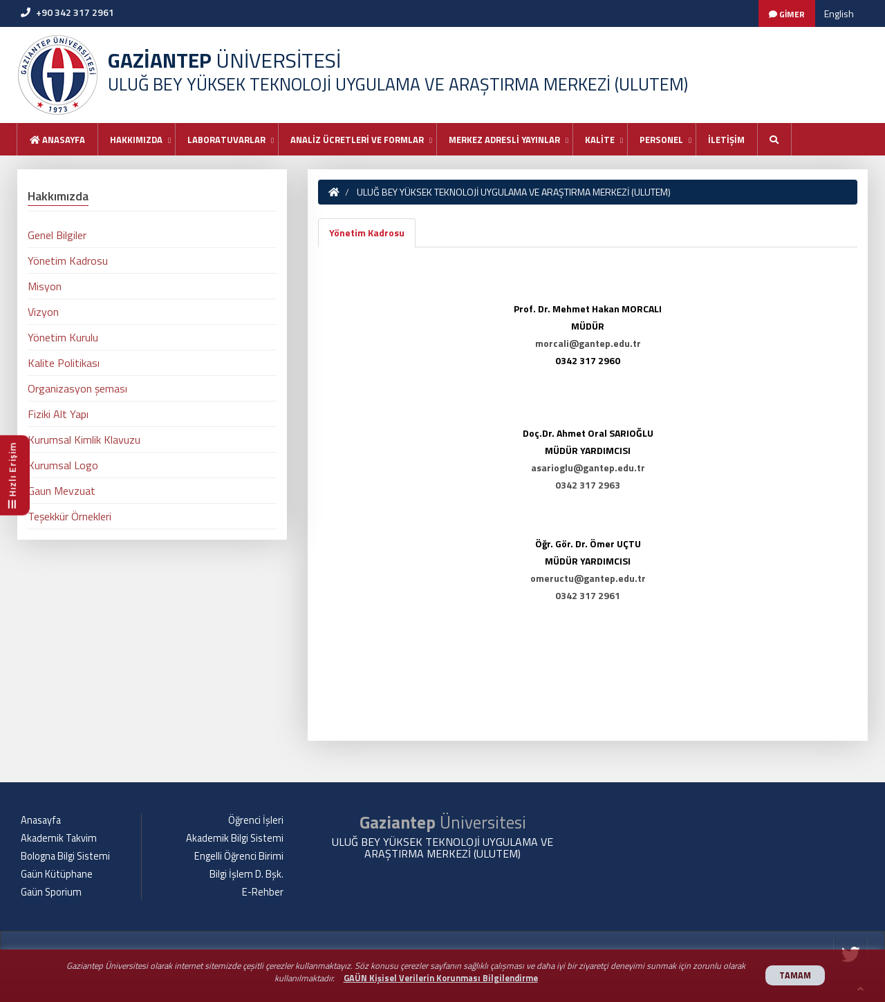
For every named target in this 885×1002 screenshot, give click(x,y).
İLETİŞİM (726, 139)
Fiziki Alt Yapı (58, 414)
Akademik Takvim (59, 838)
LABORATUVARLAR (226, 139)
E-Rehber (262, 892)
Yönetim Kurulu (63, 337)
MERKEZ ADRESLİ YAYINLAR (504, 139)
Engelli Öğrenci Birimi (238, 856)
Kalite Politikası (64, 363)
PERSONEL (661, 139)
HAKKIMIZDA (136, 139)
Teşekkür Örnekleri (69, 516)
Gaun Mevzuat (61, 490)
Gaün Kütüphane (57, 874)
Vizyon (43, 311)
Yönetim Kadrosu (366, 232)
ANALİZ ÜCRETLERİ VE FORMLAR (357, 139)
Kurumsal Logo (63, 465)
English (839, 13)
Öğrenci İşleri (255, 820)
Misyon (45, 286)
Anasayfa (57, 139)
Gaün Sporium (51, 892)
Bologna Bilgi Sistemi (65, 856)
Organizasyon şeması (77, 388)
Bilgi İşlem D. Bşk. (246, 874)
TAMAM (795, 975)
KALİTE (600, 139)
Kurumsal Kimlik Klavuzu (84, 439)
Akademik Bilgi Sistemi (234, 838)
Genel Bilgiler (57, 235)
